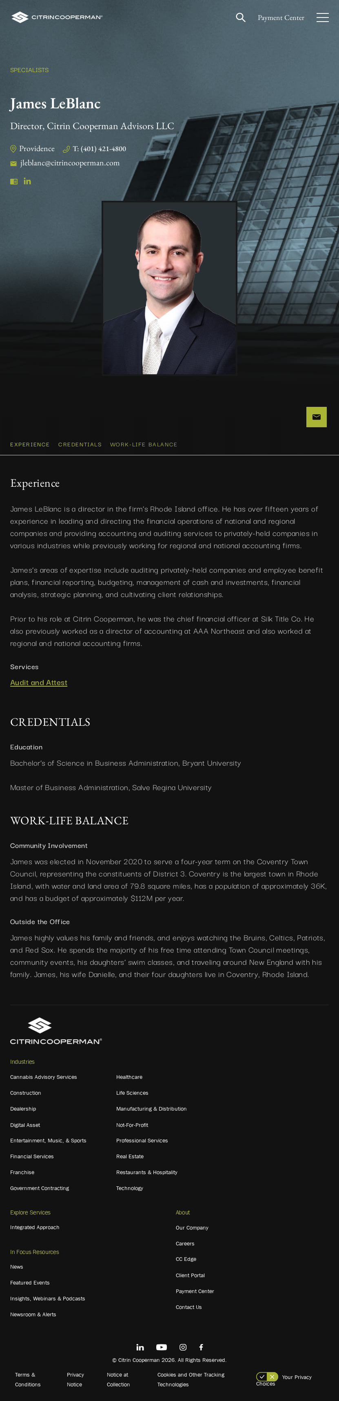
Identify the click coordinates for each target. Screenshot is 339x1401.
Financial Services (32, 1156)
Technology (129, 1188)
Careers (185, 1243)
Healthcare (129, 1077)
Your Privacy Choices (284, 1380)
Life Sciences (132, 1092)
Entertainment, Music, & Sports (48, 1140)
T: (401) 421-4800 (99, 148)
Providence (37, 148)
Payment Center (281, 17)
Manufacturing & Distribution (151, 1108)
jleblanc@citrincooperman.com (70, 162)
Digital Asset (25, 1125)
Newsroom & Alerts (33, 1314)
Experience (30, 444)
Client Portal (190, 1275)
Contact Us (189, 1307)
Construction (25, 1092)
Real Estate (130, 1156)
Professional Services (142, 1140)
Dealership (23, 1108)
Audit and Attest (38, 682)
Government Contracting (39, 1188)
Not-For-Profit (132, 1125)
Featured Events (30, 1282)
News (16, 1266)
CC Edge (186, 1259)
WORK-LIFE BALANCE (144, 444)
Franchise (22, 1172)
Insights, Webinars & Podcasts (47, 1298)
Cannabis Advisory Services (43, 1077)
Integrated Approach (35, 1227)
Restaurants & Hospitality (146, 1172)
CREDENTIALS (80, 444)
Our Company (192, 1227)
